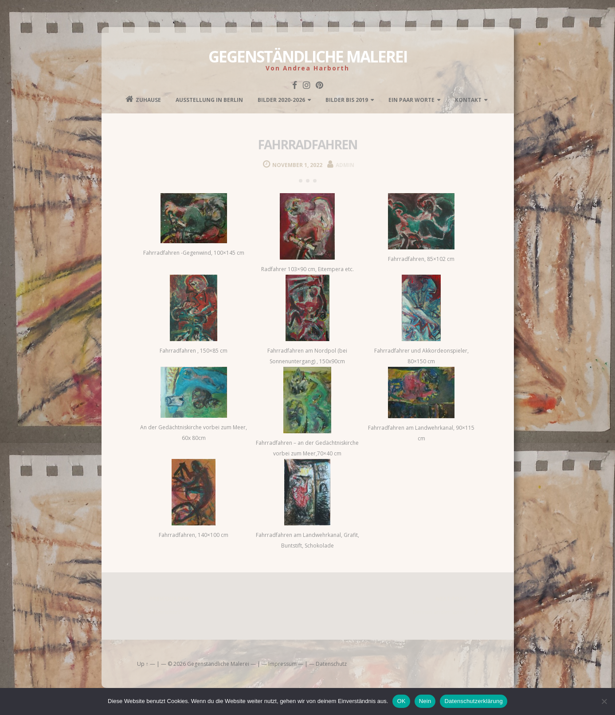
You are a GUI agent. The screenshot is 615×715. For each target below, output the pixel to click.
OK (401, 701)
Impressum (282, 664)
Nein (425, 701)
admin (345, 165)
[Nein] (603, 701)
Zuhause (143, 99)
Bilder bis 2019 (346, 100)
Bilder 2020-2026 (281, 100)
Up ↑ (143, 664)
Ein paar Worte (411, 100)
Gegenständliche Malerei (307, 56)
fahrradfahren (307, 144)
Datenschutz (331, 664)
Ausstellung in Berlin (209, 100)
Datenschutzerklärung (473, 701)
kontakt (468, 100)
